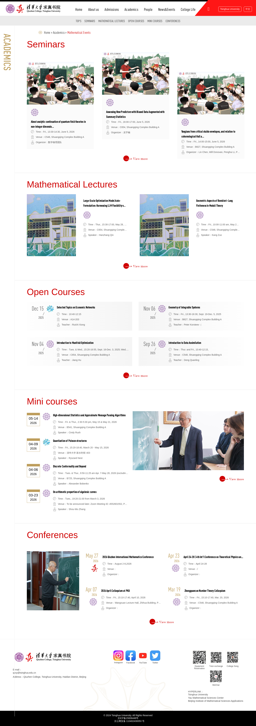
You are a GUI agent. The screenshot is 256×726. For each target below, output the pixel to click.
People (148, 9)
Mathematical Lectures (111, 21)
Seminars (89, 21)
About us (93, 9)
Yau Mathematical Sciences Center (206, 698)
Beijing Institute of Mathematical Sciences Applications (215, 701)
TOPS (78, 21)
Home (78, 9)
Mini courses (154, 21)
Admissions (112, 9)
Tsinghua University (230, 9)
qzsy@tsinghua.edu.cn (24, 672)
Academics (131, 9)
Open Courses (136, 21)
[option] (60, 105)
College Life (188, 9)
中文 (248, 9)
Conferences (173, 21)
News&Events (166, 9)
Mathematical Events (78, 32)
